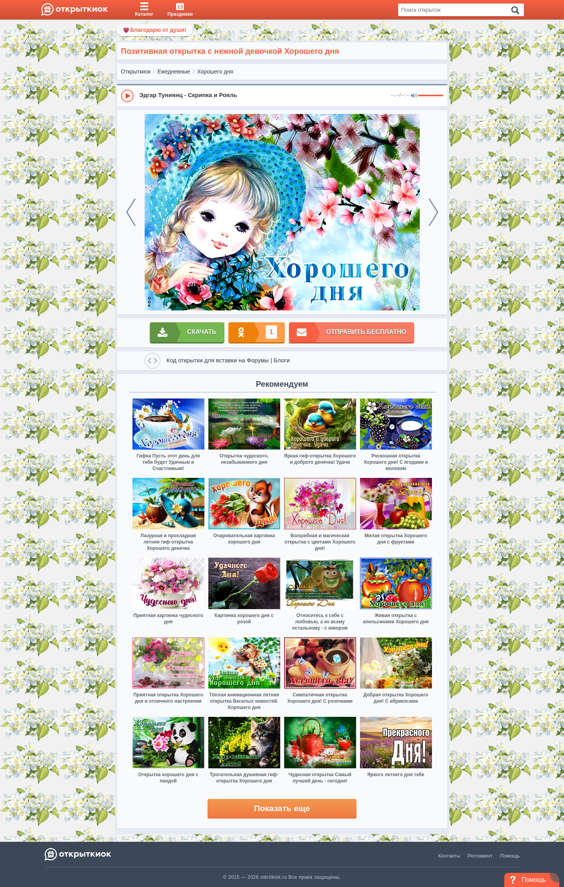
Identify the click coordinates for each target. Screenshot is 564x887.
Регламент (480, 856)
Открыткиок (136, 71)
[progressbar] (430, 96)
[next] (433, 212)
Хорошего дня (215, 71)
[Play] (127, 96)
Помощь (510, 856)
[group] (282, 95)
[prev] (131, 212)
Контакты (449, 856)
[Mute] (414, 96)
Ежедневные (174, 71)
